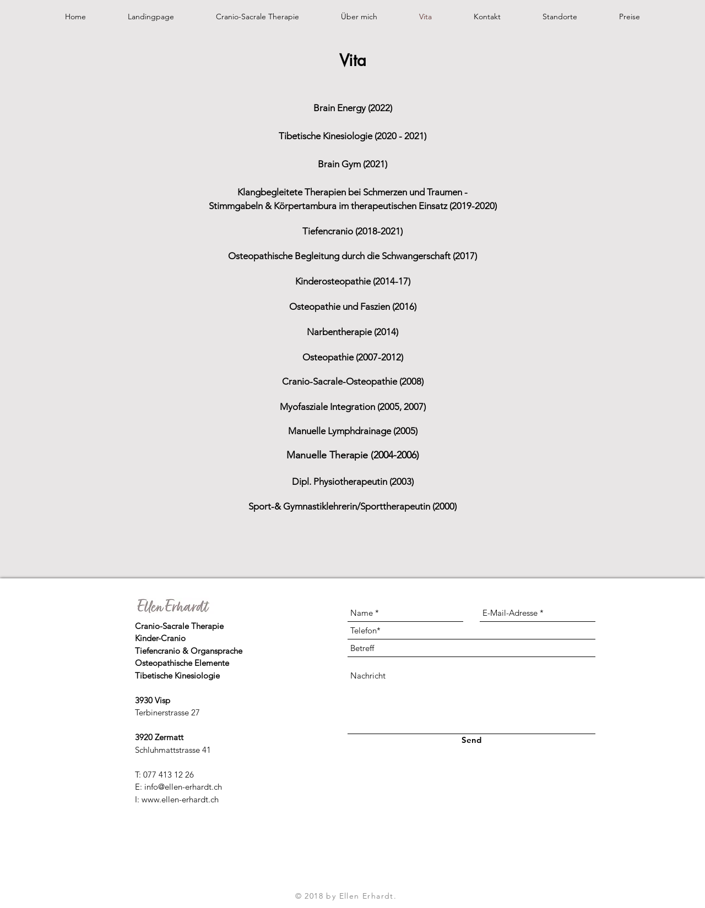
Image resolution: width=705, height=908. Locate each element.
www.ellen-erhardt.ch (180, 799)
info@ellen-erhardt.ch (183, 786)
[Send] (471, 740)
